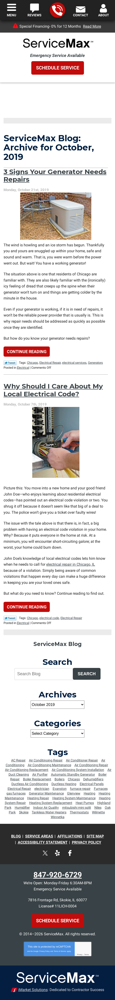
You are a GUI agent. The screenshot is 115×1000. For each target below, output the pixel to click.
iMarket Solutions (33, 989)
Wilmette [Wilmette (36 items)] (98, 812)
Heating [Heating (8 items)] (89, 793)
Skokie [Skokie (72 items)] (23, 812)
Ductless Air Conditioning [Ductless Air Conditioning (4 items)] (29, 784)
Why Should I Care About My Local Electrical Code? (53, 390)
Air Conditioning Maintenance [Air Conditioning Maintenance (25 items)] (49, 765)
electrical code (49, 618)
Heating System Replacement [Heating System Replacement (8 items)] (50, 803)
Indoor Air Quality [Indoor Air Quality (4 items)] (46, 807)
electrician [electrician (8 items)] (41, 789)
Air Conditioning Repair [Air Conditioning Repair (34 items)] (91, 765)
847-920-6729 (57, 10)
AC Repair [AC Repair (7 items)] (18, 760)
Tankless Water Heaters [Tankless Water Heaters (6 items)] (49, 812)
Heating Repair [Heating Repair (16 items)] (38, 798)
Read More (92, 26)
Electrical (23, 367)
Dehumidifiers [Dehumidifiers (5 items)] (93, 779)
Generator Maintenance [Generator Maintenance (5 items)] (46, 793)
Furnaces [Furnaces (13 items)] (101, 789)
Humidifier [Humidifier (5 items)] (22, 807)
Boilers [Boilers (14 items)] (59, 779)
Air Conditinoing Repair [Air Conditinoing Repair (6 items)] (46, 760)
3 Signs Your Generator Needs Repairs (55, 175)
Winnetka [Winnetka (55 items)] (57, 817)
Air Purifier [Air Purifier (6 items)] (40, 774)
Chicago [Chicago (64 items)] (74, 779)
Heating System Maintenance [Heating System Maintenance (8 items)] (74, 798)
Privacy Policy (44, 951)
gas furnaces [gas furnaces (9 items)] (16, 793)
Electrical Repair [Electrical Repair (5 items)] (19, 789)
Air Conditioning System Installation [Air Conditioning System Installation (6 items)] (78, 770)
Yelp (57, 853)
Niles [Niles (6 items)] (97, 807)
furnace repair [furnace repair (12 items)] (80, 789)
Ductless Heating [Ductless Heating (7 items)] (63, 784)
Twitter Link (10, 362)
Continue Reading (26, 351)
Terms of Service (60, 951)
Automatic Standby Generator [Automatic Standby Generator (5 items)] (73, 774)
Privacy (79, 954)
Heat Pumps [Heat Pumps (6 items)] (85, 803)
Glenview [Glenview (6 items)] (73, 793)
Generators (95, 362)
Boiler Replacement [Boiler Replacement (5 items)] (37, 779)
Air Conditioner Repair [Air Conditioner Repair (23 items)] (82, 760)
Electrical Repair (50, 362)
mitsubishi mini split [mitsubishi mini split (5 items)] (76, 807)
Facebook (69, 853)
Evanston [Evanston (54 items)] (60, 789)
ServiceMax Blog (57, 644)
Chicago (32, 362)
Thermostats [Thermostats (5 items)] (79, 812)
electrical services (74, 362)
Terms (86, 954)
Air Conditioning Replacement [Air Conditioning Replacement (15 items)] (26, 770)
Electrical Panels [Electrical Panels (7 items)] (92, 784)
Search (87, 673)
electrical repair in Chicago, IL (70, 564)
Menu (11, 15)
